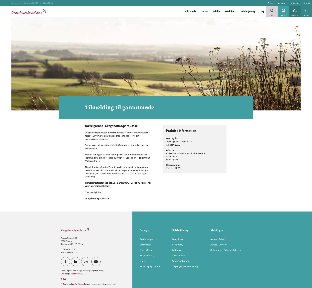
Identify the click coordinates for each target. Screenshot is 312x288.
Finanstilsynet (147, 250)
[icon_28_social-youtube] (96, 261)
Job (64, 279)
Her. (114, 284)
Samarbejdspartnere (150, 266)
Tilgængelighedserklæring (185, 266)
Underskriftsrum (180, 260)
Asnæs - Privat (217, 239)
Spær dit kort (178, 255)
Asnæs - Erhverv (218, 244)
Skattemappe (146, 239)
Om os (143, 260)
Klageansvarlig (147, 255)
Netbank (176, 250)
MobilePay (177, 244)
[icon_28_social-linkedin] (75, 261)
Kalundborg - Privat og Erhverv (225, 250)
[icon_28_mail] (85, 261)
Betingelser (145, 244)
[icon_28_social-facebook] (65, 261)
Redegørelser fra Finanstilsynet (76, 284)
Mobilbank (177, 239)
